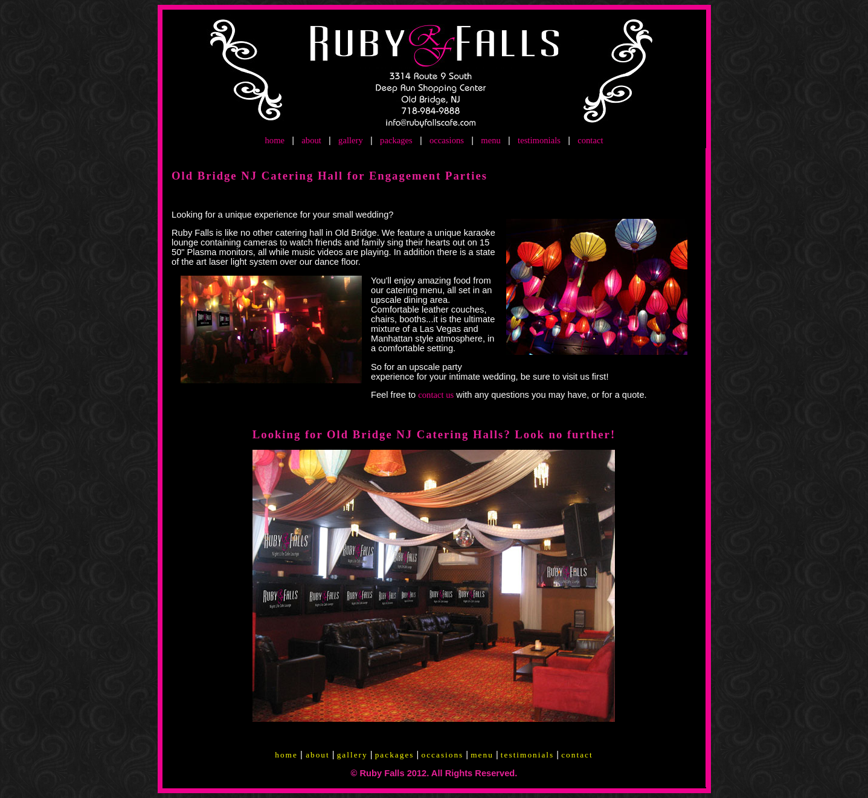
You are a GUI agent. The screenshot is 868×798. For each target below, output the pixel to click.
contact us (436, 395)
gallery (350, 140)
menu (491, 140)
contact (590, 140)
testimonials (539, 140)
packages (396, 140)
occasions (446, 140)
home (275, 140)
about (311, 140)
